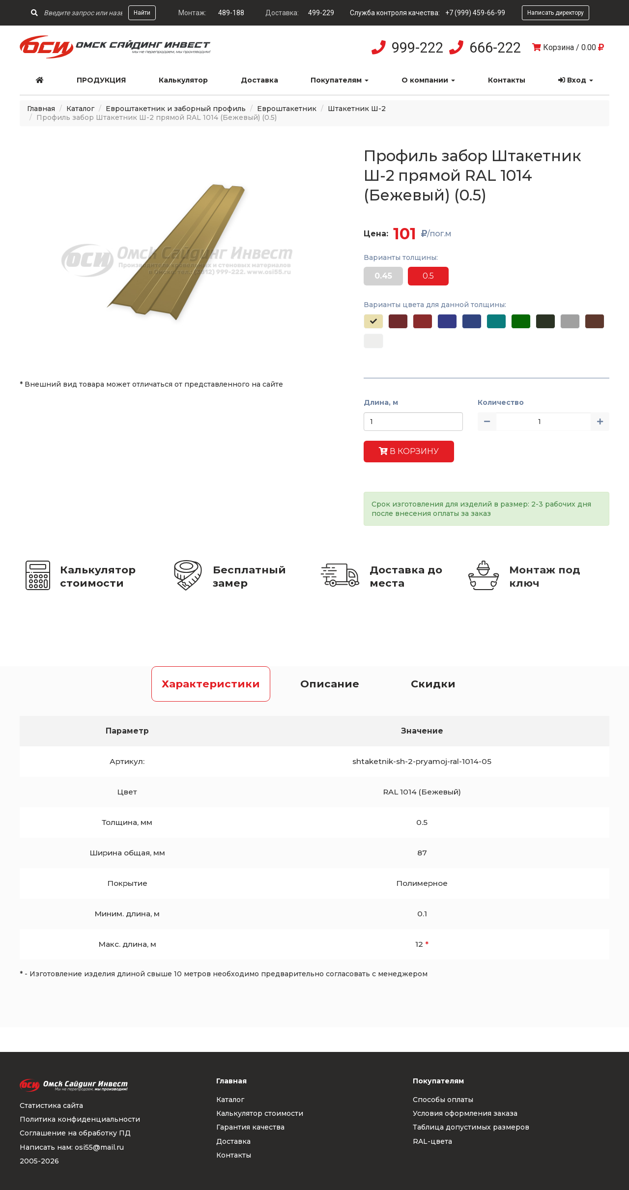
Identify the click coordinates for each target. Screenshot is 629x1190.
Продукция (101, 80)
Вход (575, 80)
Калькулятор (183, 80)
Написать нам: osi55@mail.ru (72, 1147)
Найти (142, 12)
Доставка (259, 80)
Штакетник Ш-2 (357, 108)
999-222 (417, 47)
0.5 (428, 276)
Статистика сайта (51, 1105)
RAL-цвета (432, 1141)
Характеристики (211, 684)
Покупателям (340, 80)
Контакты (506, 80)
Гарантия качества (250, 1127)
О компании (428, 80)
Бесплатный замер (249, 576)
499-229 (321, 13)
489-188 (231, 13)
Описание (329, 684)
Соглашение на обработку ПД (75, 1133)
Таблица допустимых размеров (471, 1127)
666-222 (495, 47)
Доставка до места (406, 576)
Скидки (433, 684)
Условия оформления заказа (465, 1113)
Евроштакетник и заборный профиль (176, 108)
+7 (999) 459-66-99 (475, 13)
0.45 (383, 276)
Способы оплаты (443, 1099)
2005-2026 (39, 1161)
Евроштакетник (286, 108)
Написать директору (555, 12)
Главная (41, 108)
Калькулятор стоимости (98, 576)
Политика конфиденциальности (80, 1119)
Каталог (80, 108)
